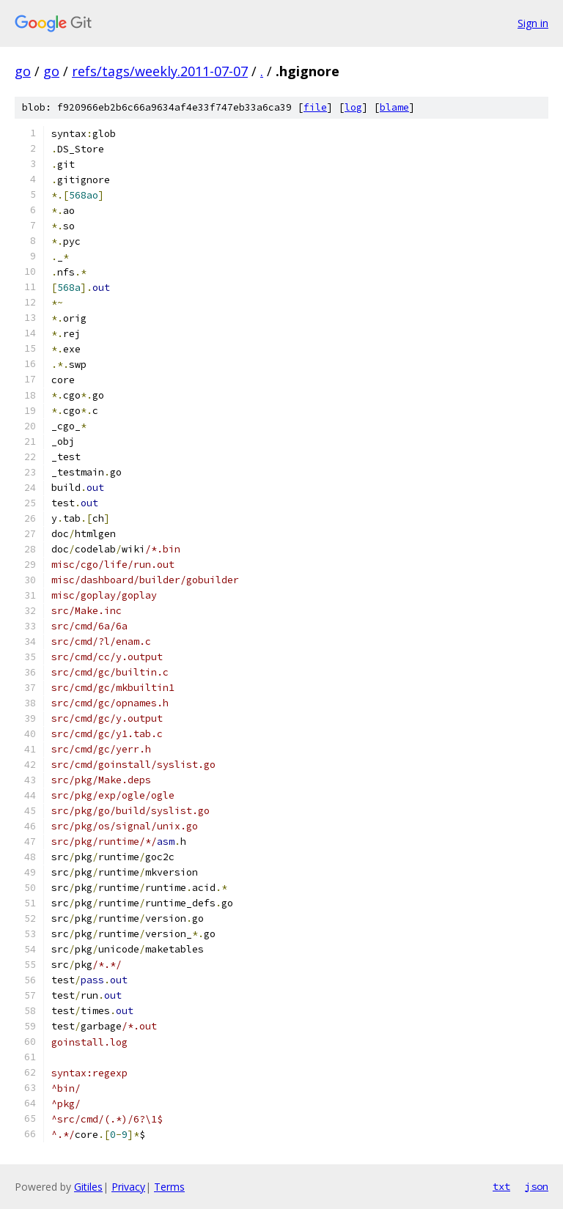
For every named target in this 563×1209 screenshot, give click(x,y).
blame (394, 107)
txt (501, 1186)
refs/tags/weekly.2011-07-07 (160, 71)
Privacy (128, 1187)
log (353, 107)
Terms (169, 1187)
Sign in (533, 23)
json (536, 1186)
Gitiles (88, 1187)
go (23, 71)
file (315, 107)
